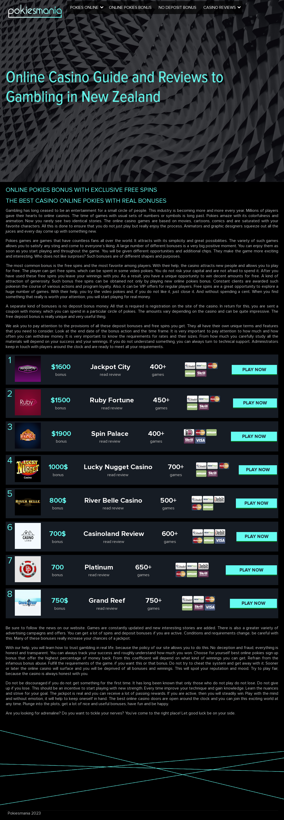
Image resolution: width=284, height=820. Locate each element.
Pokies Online (94, 11)
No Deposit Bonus (186, 11)
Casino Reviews (227, 11)
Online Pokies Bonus (139, 11)
